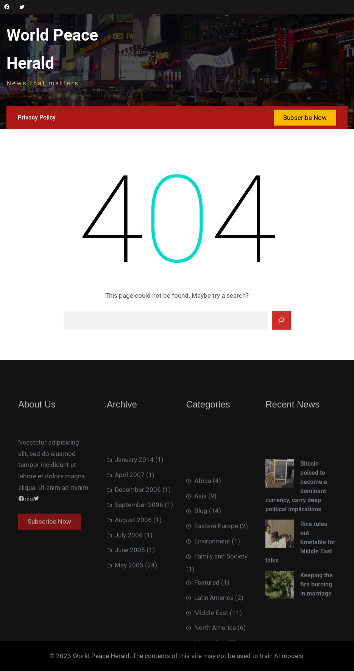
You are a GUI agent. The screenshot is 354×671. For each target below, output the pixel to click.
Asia (200, 547)
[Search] (281, 320)
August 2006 (133, 552)
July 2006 (129, 567)
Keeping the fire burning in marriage (316, 622)
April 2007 (130, 507)
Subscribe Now (305, 117)
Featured (207, 633)
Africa (202, 532)
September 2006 (139, 537)
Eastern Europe (216, 577)
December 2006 (138, 522)
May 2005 (129, 597)
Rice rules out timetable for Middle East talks (300, 580)
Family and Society (221, 607)
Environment (212, 592)
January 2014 (134, 491)
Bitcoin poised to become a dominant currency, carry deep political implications (296, 524)
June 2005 (130, 582)
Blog (200, 562)
